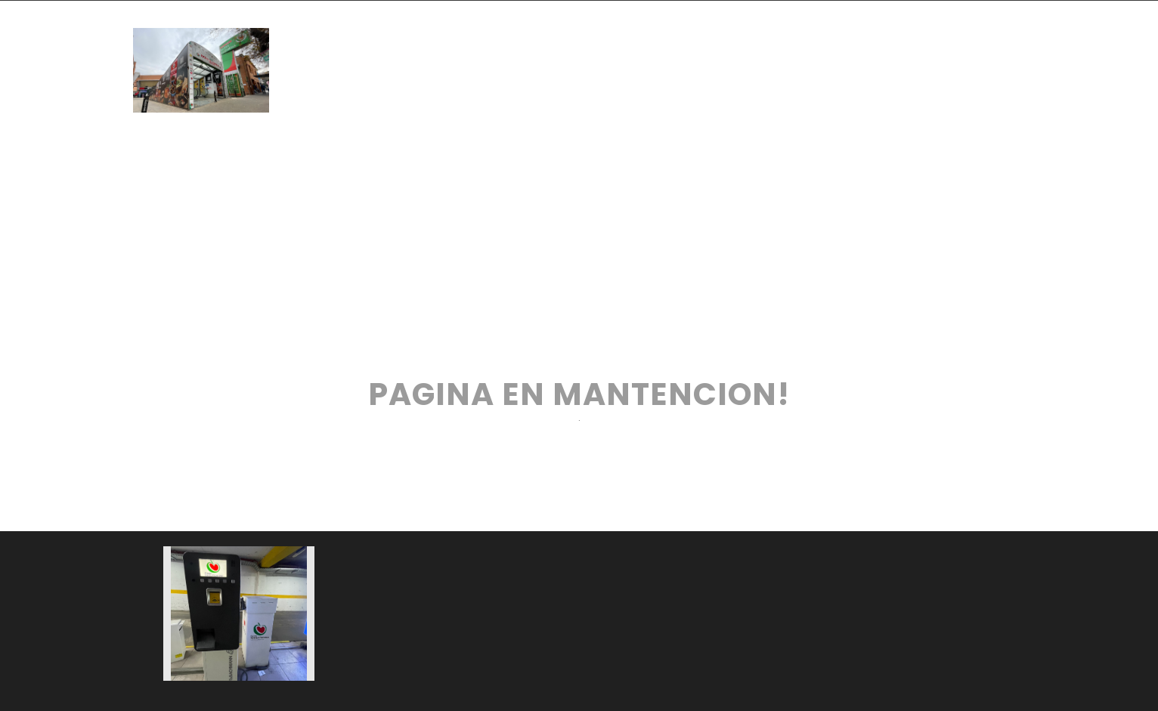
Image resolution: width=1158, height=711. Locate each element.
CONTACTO (493, 104)
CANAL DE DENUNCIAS (691, 104)
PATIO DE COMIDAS (657, 35)
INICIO (381, 35)
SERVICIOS (834, 35)
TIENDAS (489, 35)
